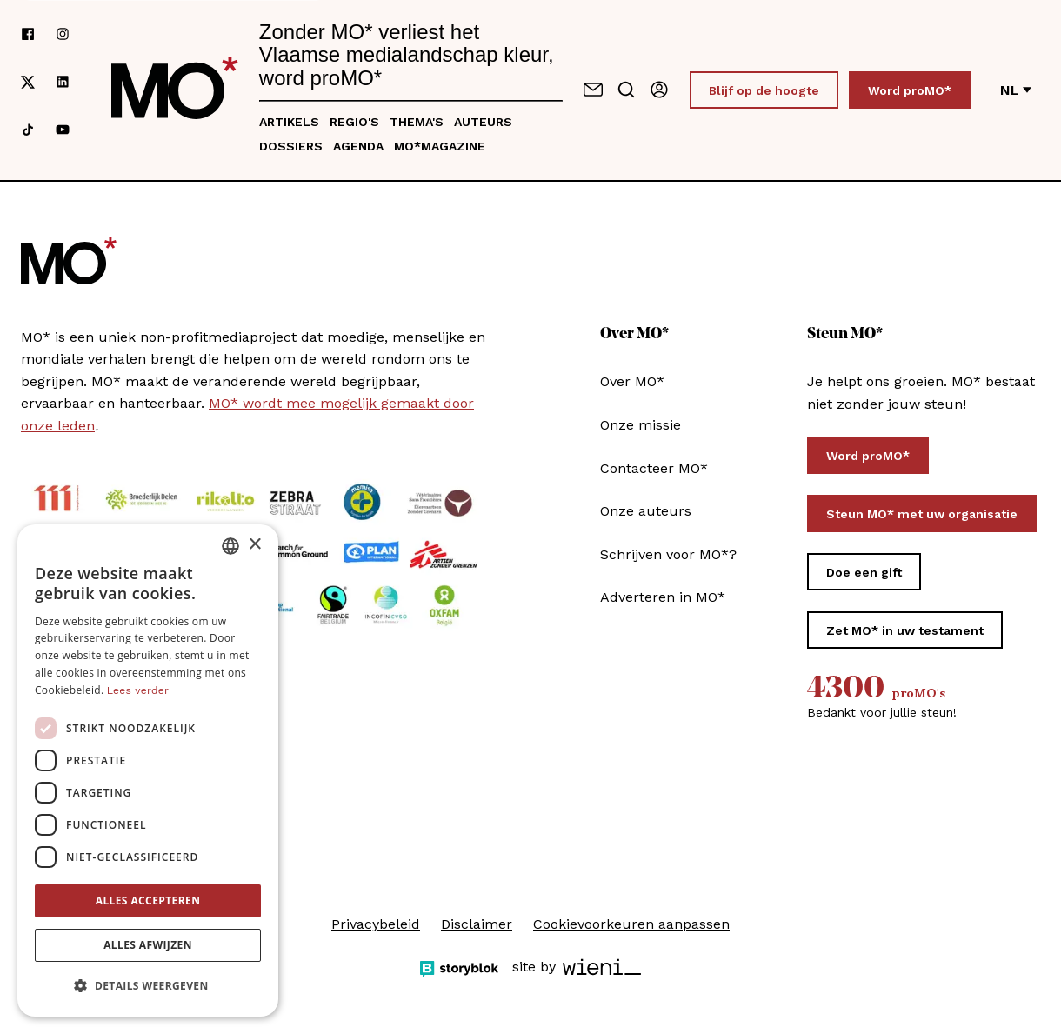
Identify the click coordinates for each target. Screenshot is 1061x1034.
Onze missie (640, 425)
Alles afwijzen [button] (147, 944)
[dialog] (147, 770)
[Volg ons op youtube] (63, 130)
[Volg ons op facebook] (28, 34)
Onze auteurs (645, 511)
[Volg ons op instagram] (63, 34)
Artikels (289, 122)
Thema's (417, 122)
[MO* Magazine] (174, 89)
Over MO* (632, 381)
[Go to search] (626, 89)
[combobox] (230, 546)
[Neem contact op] (593, 89)
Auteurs (483, 122)
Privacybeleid (375, 924)
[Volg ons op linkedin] (63, 81)
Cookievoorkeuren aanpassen (631, 924)
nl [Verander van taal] (1015, 90)
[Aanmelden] (659, 89)
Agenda (358, 146)
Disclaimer (476, 924)
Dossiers (291, 146)
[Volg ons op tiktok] (28, 130)
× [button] (254, 544)
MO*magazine (439, 146)
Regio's (354, 122)
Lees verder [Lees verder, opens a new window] (138, 690)
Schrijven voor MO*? (668, 554)
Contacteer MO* (654, 468)
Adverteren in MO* (662, 597)
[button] (148, 986)
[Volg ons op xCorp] (28, 81)
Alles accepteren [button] (148, 900)
